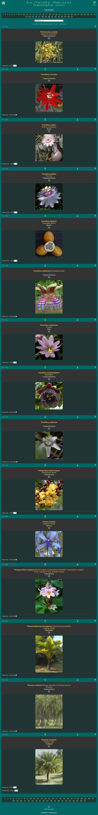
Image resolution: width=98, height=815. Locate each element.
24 (69, 14)
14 (37, 14)
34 (29, 17)
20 (56, 14)
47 (72, 17)
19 (53, 14)
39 (46, 17)
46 (69, 17)
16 (43, 14)
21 (60, 14)
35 (33, 17)
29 (85, 14)
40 (49, 17)
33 (26, 17)
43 (59, 17)
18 (50, 14)
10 (24, 14)
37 (39, 17)
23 (65, 14)
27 (78, 14)
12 (30, 14)
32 (95, 14)
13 (34, 14)
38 (42, 17)
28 (82, 14)
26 (75, 14)
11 (27, 14)
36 (36, 17)
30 (88, 14)
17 (47, 14)
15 (40, 14)
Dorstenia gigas (49, 809)
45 (65, 17)
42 (55, 17)
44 (62, 17)
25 (72, 14)
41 (52, 17)
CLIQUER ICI (62, 24)
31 (91, 14)
